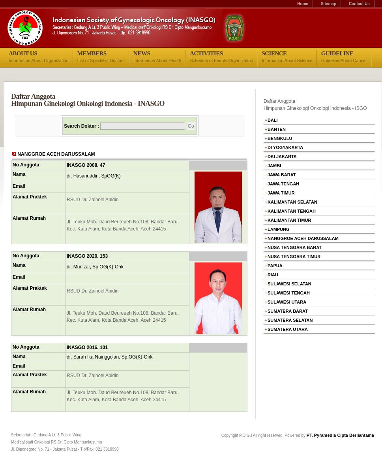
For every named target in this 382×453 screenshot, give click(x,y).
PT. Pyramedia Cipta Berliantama (340, 435)
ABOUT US (23, 53)
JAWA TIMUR (281, 193)
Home (302, 4)
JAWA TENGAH (283, 183)
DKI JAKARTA (282, 156)
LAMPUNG (279, 229)
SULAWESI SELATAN (289, 283)
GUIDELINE (337, 53)
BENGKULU (280, 138)
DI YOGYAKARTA (285, 147)
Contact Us (359, 4)
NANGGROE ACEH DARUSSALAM (303, 238)
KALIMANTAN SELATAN (292, 202)
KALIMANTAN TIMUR (289, 220)
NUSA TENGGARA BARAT (295, 247)
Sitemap (328, 4)
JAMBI (274, 165)
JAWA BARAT (282, 174)
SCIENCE (274, 53)
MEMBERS (92, 53)
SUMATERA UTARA (288, 329)
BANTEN (277, 129)
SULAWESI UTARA (287, 302)
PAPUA (275, 265)
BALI (273, 120)
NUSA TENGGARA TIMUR (294, 256)
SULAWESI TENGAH (289, 293)
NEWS (141, 53)
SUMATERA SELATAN (290, 320)
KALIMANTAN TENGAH (292, 211)
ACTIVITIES (206, 53)
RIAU (273, 274)
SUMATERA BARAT (288, 311)
